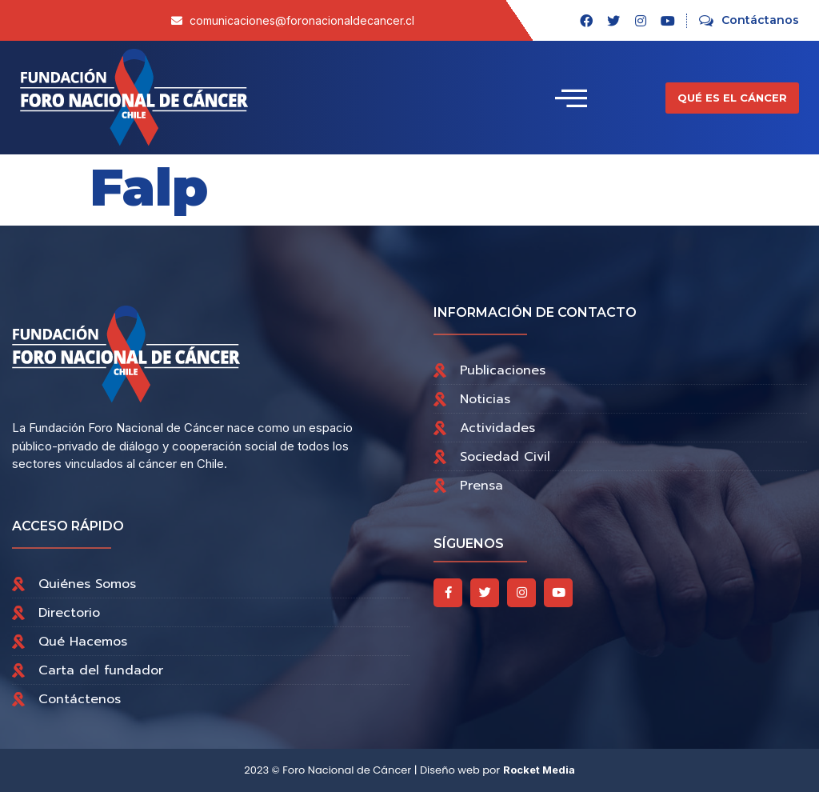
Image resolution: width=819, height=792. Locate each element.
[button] (732, 97)
